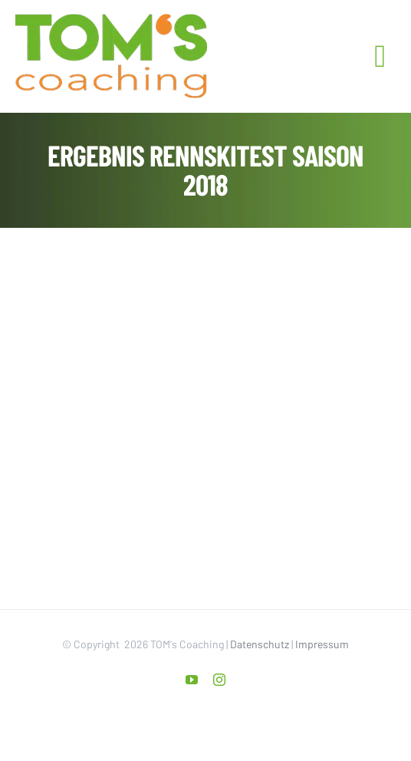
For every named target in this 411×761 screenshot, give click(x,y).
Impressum (322, 644)
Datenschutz (259, 644)
